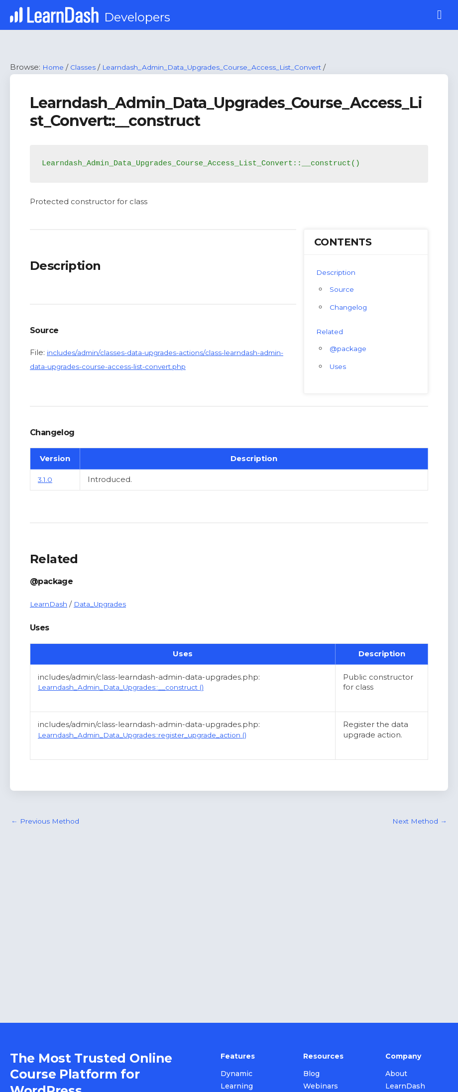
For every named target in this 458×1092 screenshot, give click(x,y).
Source (343, 289)
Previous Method (48, 823)
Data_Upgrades (107, 604)
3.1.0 (45, 480)
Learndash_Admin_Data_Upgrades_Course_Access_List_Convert (230, 67)
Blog (311, 1074)
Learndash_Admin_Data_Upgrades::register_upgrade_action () (155, 735)
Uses (339, 366)
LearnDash (50, 604)
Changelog (350, 307)
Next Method (417, 823)
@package (350, 349)
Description (338, 272)
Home (54, 67)
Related (331, 332)
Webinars (320, 1087)
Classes (87, 67)
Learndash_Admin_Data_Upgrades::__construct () (131, 688)
